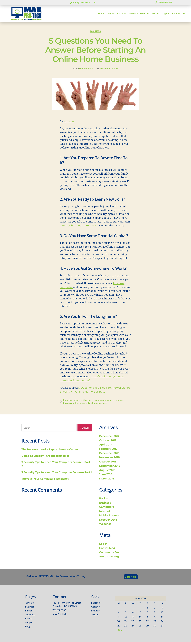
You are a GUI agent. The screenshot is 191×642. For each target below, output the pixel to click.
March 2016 (106, 478)
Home (101, 13)
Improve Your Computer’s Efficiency (45, 478)
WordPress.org (109, 556)
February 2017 (108, 448)
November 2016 (109, 457)
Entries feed (107, 548)
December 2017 (109, 436)
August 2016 (107, 470)
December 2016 (109, 453)
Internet (104, 511)
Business (121, 13)
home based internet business (78, 400)
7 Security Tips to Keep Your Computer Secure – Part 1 (56, 472)
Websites (145, 13)
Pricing (155, 13)
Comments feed (110, 552)
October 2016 (107, 461)
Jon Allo (68, 121)
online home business (96, 403)
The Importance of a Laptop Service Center (49, 449)
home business (101, 400)
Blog (185, 13)
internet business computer (78, 225)
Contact (176, 13)
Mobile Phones (109, 515)
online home (79, 403)
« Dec (119, 630)
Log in (103, 543)
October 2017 (107, 440)
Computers (106, 506)
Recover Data (108, 519)
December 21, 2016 (109, 68)
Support (166, 13)
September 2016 (109, 465)
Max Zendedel (86, 68)
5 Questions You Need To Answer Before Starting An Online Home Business (95, 50)
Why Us (111, 13)
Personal (133, 13)
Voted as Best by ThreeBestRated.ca (45, 455)
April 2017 (105, 444)
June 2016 (105, 474)
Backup (104, 498)
